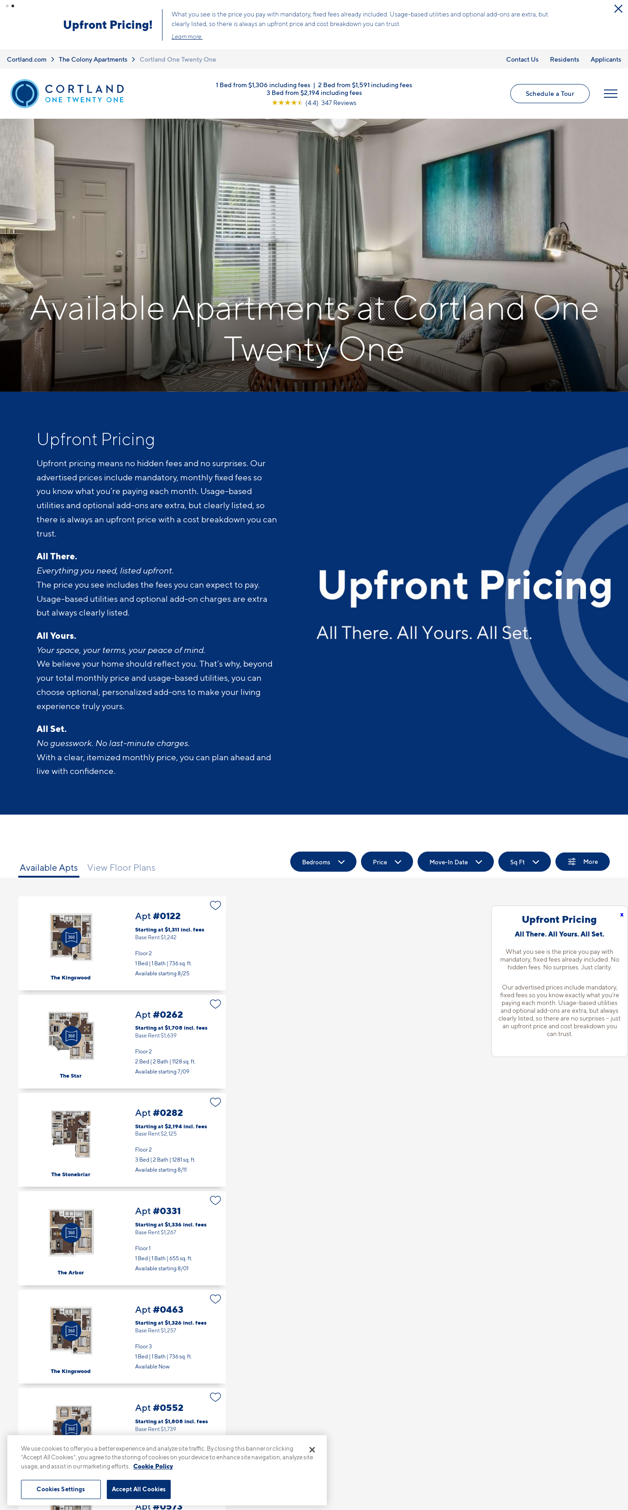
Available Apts (49, 867)
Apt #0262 (122, 1042)
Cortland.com (27, 59)
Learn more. (188, 36)
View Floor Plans (121, 867)
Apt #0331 (122, 1238)
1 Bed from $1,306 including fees (263, 84)
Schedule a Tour (550, 93)
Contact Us (522, 59)
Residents (564, 59)
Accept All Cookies (139, 1489)
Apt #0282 (122, 1140)
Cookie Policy (153, 1466)
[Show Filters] (582, 861)
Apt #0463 (122, 1337)
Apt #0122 (122, 943)
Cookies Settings (61, 1489)
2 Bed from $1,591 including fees (365, 84)
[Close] (312, 1450)
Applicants (606, 59)
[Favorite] (215, 905)
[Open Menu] (611, 93)
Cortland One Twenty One (178, 59)
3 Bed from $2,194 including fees (314, 92)
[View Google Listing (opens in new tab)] (314, 102)
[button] (7, 6)
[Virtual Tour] (71, 937)
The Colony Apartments (93, 59)
